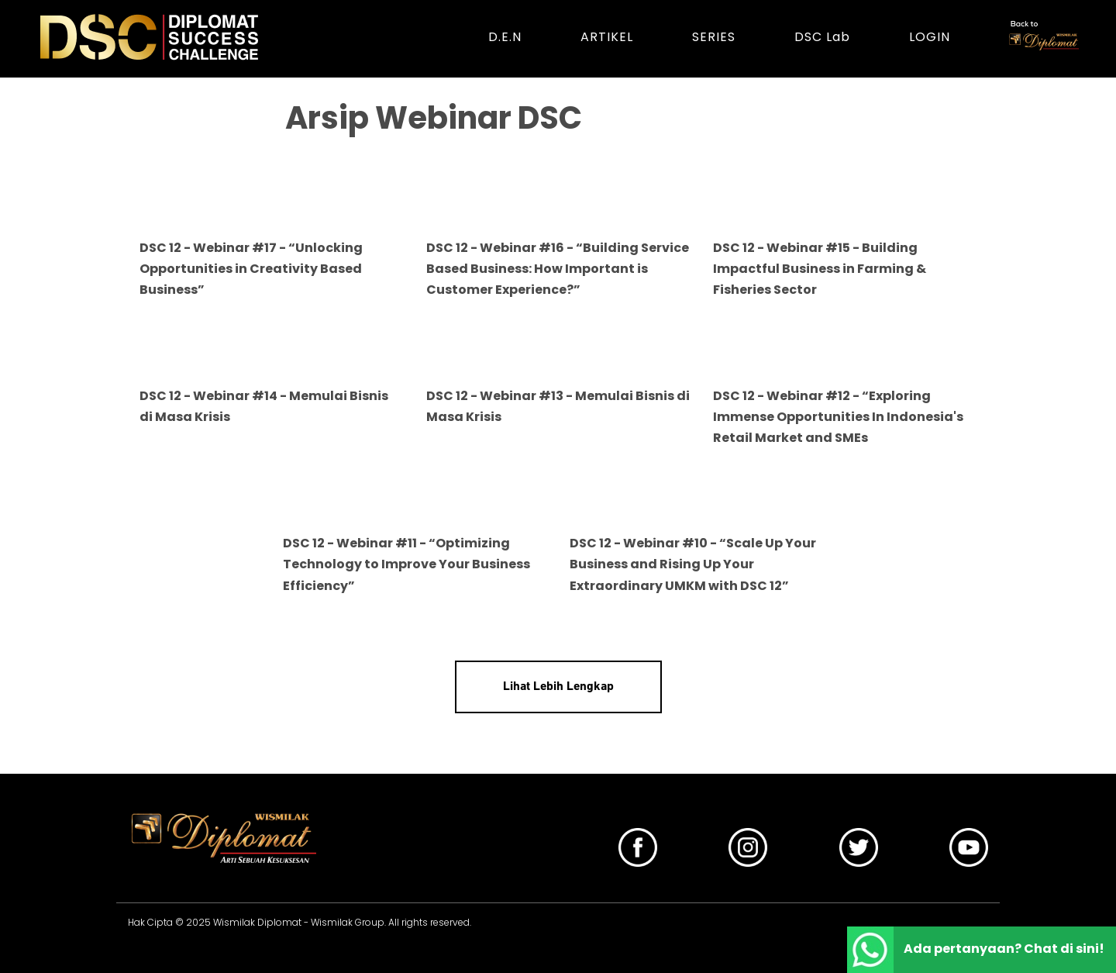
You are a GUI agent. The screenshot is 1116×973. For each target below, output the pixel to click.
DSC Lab (822, 37)
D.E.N (505, 37)
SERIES (713, 37)
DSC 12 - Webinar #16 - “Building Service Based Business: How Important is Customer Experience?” (557, 268)
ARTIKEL (606, 37)
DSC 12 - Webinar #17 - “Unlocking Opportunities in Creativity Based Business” (251, 268)
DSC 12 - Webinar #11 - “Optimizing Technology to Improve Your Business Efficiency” (406, 564)
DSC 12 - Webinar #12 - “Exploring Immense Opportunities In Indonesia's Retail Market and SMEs (838, 417)
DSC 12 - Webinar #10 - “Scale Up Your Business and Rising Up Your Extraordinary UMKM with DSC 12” (693, 564)
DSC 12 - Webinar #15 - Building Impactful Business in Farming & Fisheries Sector (819, 268)
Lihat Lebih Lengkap (558, 687)
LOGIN (929, 37)
